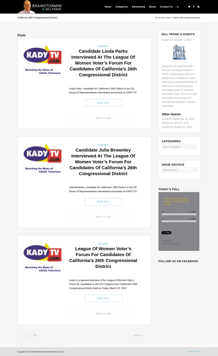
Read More (168, 106)
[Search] (178, 6)
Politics (103, 46)
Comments (167, 241)
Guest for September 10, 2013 (178, 119)
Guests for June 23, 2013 (175, 123)
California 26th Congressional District (37, 17)
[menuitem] (108, 6)
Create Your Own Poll (170, 244)
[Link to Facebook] (194, 6)
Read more (103, 103)
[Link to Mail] (198, 6)
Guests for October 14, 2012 (177, 127)
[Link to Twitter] (189, 6)
